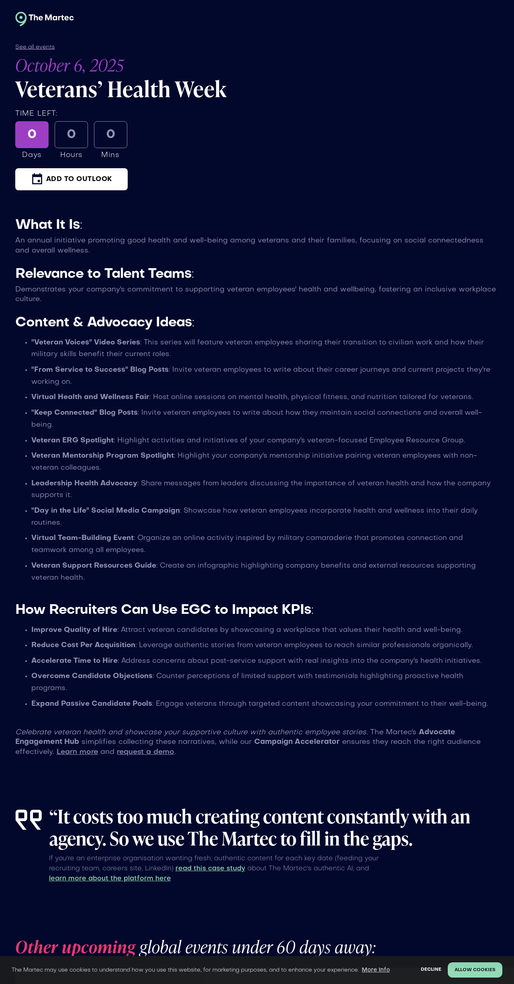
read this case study (210, 869)
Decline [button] (431, 970)
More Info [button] (376, 970)
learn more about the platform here (110, 879)
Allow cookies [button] (475, 970)
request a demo (145, 752)
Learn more (77, 752)
